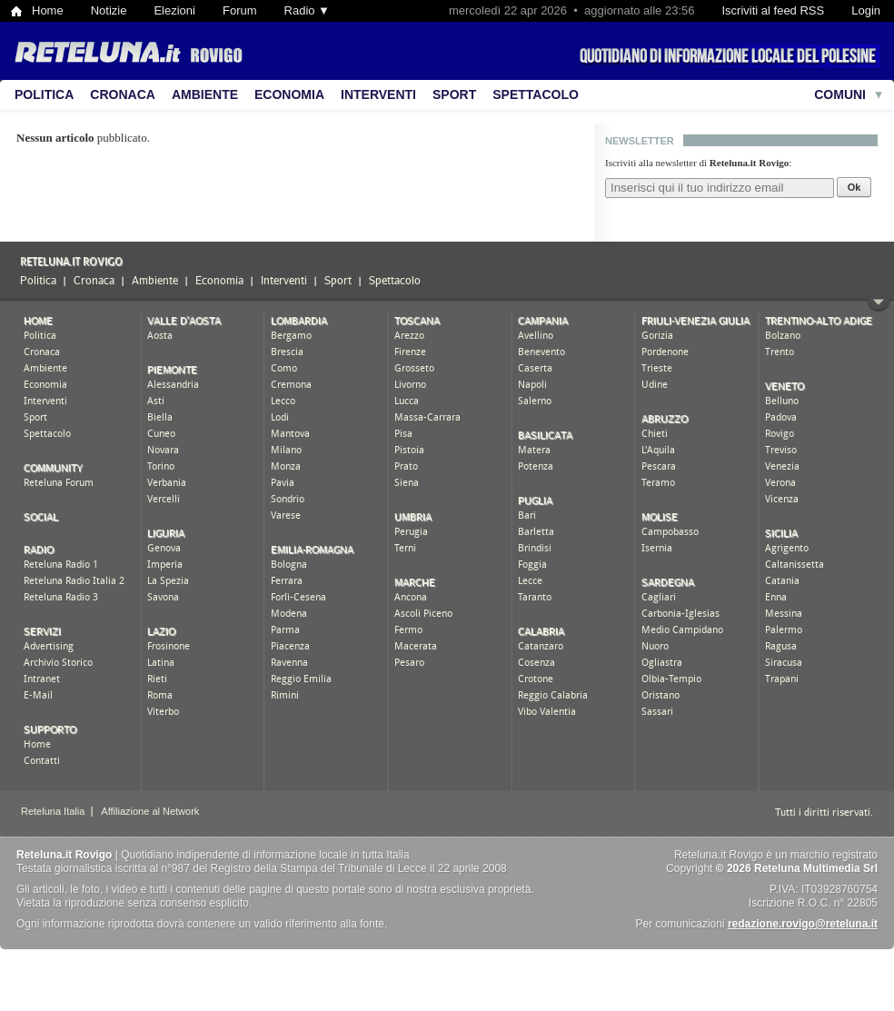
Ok (854, 187)
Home (48, 10)
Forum (240, 10)
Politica (44, 94)
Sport (454, 94)
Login (865, 10)
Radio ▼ (307, 10)
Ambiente (205, 94)
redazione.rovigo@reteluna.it (803, 923)
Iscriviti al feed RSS (772, 10)
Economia (289, 94)
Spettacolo (535, 94)
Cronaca (122, 94)
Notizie (109, 10)
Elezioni (174, 10)
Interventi (378, 94)
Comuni (840, 94)
